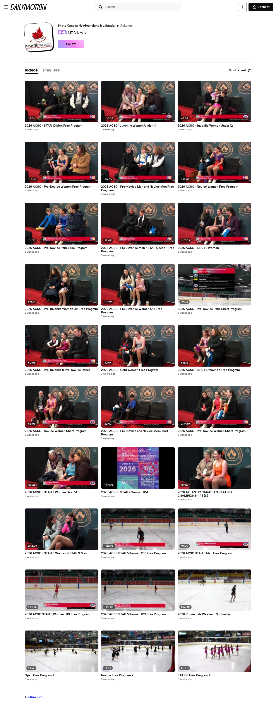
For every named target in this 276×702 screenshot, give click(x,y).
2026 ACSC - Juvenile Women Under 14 (128, 125)
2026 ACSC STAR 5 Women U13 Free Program (133, 614)
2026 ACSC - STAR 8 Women (198, 248)
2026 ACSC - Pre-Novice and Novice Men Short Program (134, 432)
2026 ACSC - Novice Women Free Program (208, 187)
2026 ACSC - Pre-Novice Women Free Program (58, 187)
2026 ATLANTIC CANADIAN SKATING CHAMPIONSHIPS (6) (205, 494)
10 (41, 697)
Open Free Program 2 (40, 675)
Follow (71, 44)
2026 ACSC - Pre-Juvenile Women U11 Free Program (61, 309)
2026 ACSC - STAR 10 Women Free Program (209, 370)
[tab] (31, 70)
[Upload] (242, 7)
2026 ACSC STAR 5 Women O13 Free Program (133, 553)
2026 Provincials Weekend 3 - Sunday (204, 614)
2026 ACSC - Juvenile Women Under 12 (205, 125)
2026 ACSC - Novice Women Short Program (56, 431)
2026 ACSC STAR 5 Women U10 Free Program (57, 614)
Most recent (240, 70)
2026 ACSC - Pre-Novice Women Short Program (212, 431)
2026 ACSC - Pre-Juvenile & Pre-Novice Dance (58, 370)
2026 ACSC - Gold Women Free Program (129, 370)
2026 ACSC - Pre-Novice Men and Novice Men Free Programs (137, 188)
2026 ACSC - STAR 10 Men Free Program (53, 125)
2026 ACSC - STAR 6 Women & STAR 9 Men (56, 553)
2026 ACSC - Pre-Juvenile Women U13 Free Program (131, 310)
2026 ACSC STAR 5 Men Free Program (205, 553)
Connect (261, 7)
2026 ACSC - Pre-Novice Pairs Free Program (56, 248)
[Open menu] (6, 7)
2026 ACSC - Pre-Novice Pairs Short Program (210, 309)
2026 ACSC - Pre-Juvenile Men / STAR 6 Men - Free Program (137, 249)
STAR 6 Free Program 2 (194, 675)
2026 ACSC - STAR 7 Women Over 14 (51, 492)
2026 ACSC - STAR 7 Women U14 (124, 492)
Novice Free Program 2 (117, 675)
